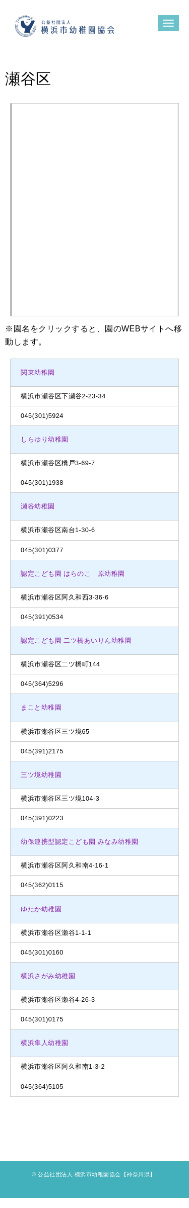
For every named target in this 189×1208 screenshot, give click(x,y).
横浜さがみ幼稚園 (48, 976)
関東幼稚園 (38, 372)
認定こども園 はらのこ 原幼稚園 (73, 573)
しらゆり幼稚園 (45, 439)
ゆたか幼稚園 (41, 909)
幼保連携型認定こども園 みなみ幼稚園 (80, 841)
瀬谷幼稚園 (38, 506)
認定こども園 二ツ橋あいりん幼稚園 (76, 640)
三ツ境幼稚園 (41, 775)
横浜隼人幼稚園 (45, 1043)
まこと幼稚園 (41, 707)
